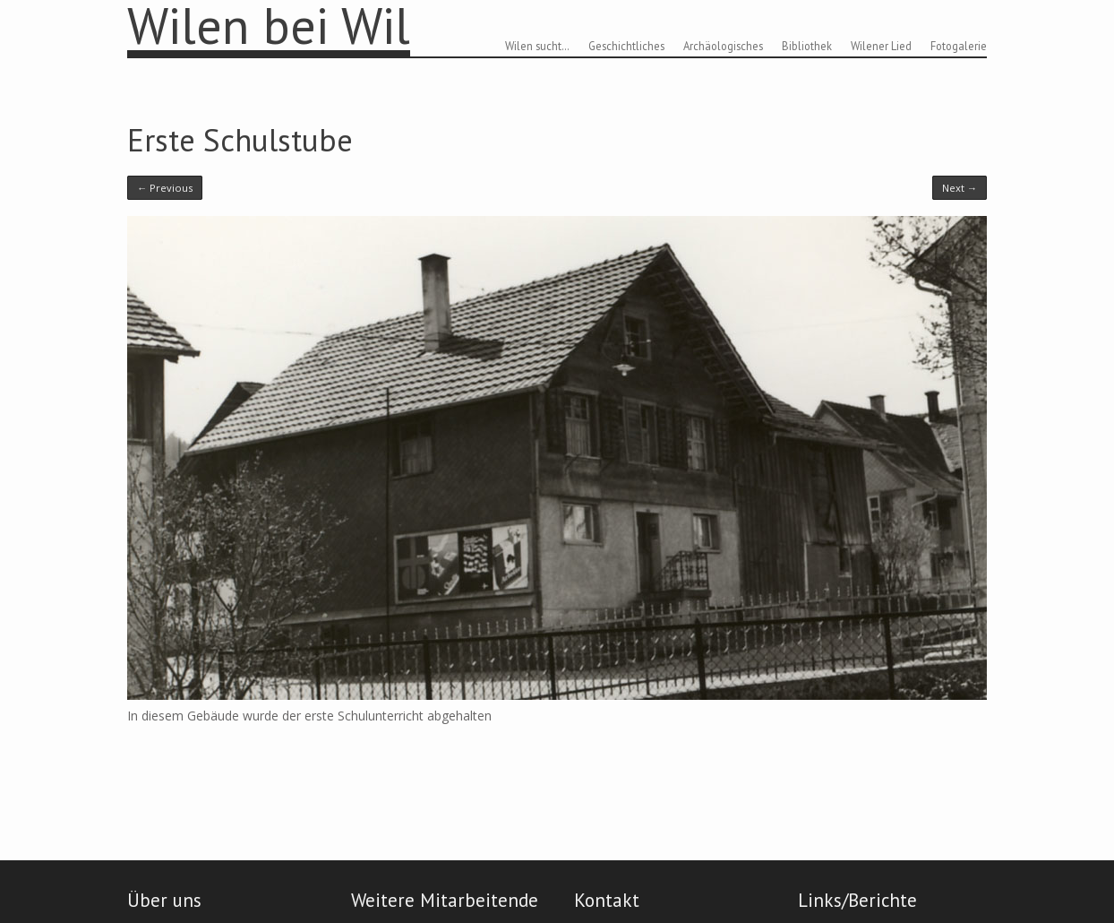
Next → (959, 187)
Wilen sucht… (537, 46)
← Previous (165, 187)
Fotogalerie (958, 46)
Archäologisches (723, 46)
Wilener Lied (881, 46)
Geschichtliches (626, 46)
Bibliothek (807, 46)
